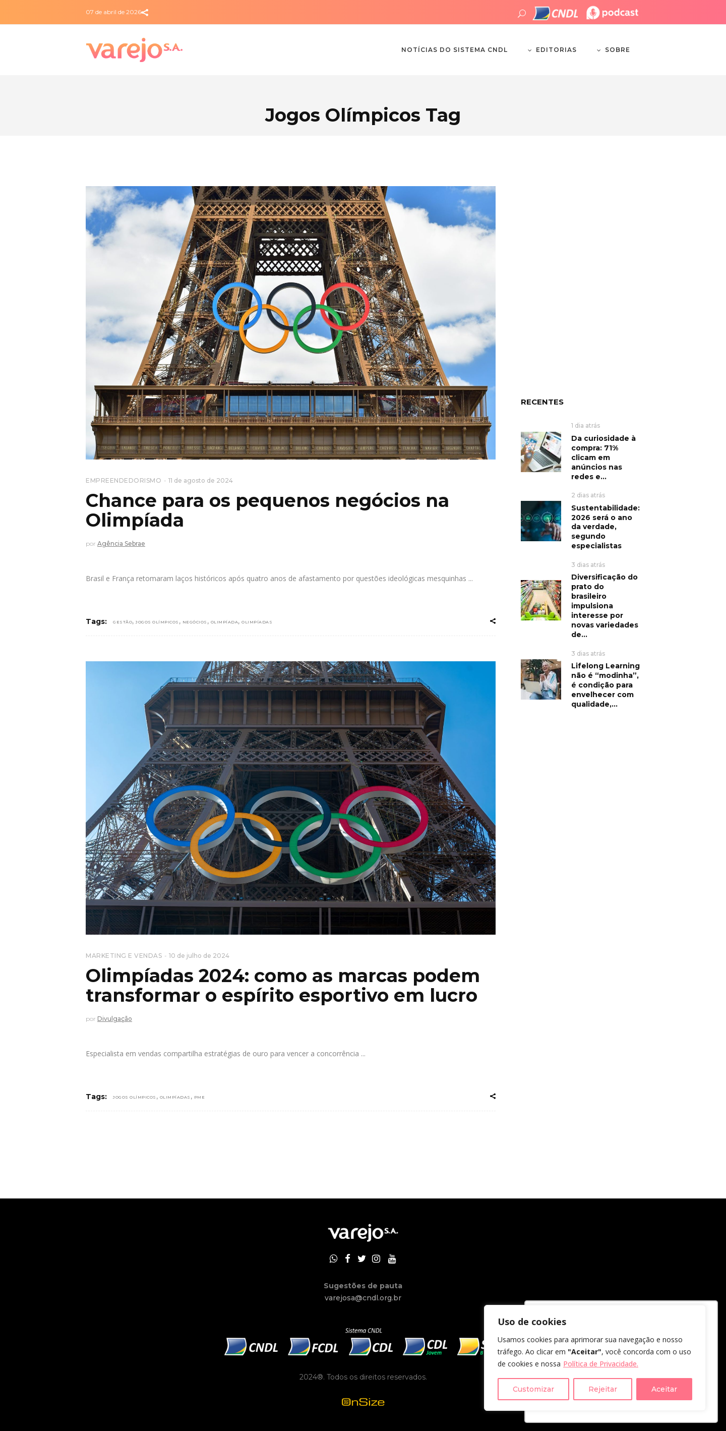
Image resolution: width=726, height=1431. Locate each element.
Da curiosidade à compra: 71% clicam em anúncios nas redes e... (603, 457)
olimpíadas (256, 621)
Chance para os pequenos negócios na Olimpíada (267, 510)
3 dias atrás (588, 564)
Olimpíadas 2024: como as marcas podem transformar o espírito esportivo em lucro (283, 985)
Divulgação (114, 1018)
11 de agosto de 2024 (200, 480)
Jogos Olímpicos (157, 621)
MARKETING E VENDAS (124, 955)
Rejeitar (602, 1389)
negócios (195, 621)
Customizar (533, 1389)
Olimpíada (224, 621)
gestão (122, 621)
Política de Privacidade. (600, 1363)
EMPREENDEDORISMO (123, 480)
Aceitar (664, 1389)
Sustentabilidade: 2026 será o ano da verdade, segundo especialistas (605, 527)
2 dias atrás (588, 495)
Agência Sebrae (121, 543)
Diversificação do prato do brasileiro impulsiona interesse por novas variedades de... (604, 606)
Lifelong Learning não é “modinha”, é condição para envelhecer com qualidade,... (605, 685)
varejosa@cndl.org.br (363, 1297)
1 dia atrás (585, 425)
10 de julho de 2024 (199, 955)
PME (199, 1097)
